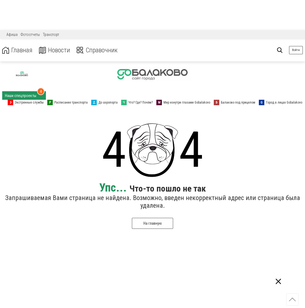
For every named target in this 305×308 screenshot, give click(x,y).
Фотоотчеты (30, 34)
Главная (17, 50)
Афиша (12, 34)
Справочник (97, 50)
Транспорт (51, 34)
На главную (152, 223)
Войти (296, 50)
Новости (54, 50)
